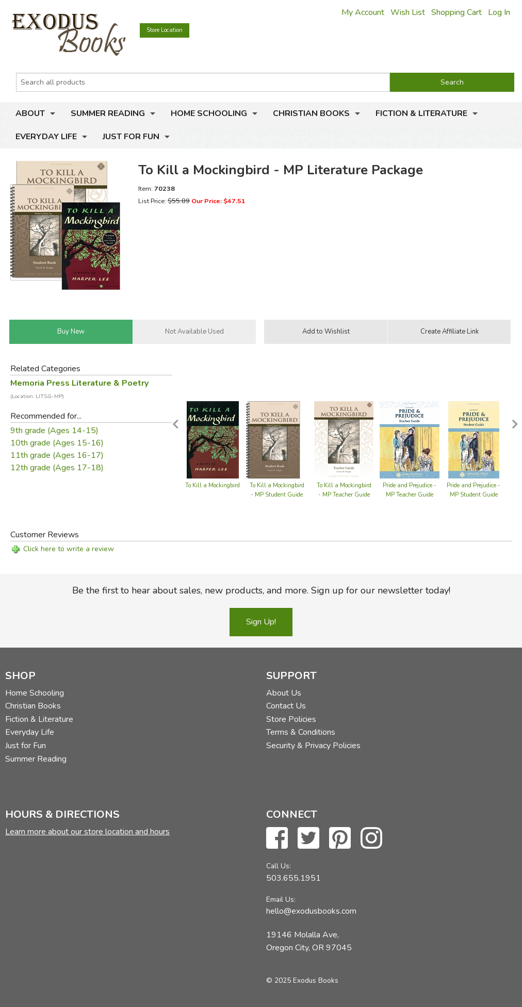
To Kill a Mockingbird (212, 485)
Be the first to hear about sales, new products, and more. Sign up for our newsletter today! (261, 590)
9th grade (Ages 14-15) (54, 430)
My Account (362, 12)
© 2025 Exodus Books (302, 980)
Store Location (164, 30)
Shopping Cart (456, 12)
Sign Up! (261, 622)
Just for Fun (131, 136)
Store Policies (291, 719)
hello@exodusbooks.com (311, 911)
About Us (283, 693)
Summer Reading (108, 113)
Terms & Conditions (300, 732)
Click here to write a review (68, 549)
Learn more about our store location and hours (87, 831)
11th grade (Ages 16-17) (57, 455)
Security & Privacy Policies (313, 745)
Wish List (407, 12)
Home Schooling (209, 113)
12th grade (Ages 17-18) (57, 467)
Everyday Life (46, 136)
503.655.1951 (293, 878)
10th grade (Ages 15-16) (57, 443)
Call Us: (278, 866)
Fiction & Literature (421, 113)
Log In (499, 12)
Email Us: (281, 899)
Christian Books (311, 113)
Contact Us (286, 706)
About (30, 113)
